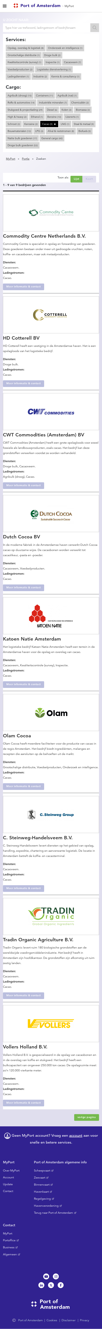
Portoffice (9, 1240)
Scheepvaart (42, 1170)
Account (8, 1177)
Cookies (52, 1320)
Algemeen (10, 1254)
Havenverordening (46, 1206)
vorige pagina (87, 1117)
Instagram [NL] (56, 1276)
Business (8, 1247)
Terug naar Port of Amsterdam (53, 1213)
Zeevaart (39, 1177)
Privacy (84, 1320)
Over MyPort (11, 1170)
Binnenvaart (42, 1184)
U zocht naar (15, 20)
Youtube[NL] (46, 1276)
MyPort (69, 6)
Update (8, 1184)
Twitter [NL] (51, 1285)
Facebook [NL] (61, 1285)
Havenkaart (41, 1192)
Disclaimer (68, 1320)
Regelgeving (42, 1199)
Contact (8, 1191)
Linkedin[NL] (41, 1285)
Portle (25, 159)
